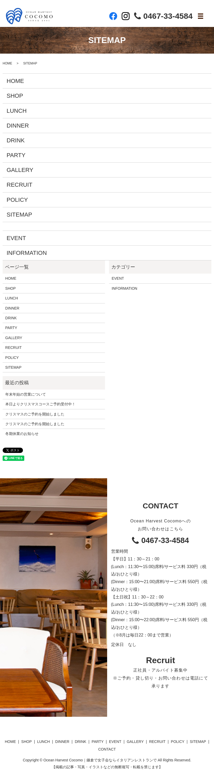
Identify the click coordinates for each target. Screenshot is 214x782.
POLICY (17, 199)
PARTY (16, 155)
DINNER (18, 125)
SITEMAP (19, 214)
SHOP (15, 95)
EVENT (16, 238)
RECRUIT (19, 184)
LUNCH (17, 110)
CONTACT (107, 749)
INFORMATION (27, 253)
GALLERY (20, 170)
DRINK (16, 140)
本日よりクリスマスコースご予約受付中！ (40, 404)
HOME (7, 63)
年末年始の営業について (25, 394)
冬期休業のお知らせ (22, 434)
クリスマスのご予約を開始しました (34, 414)
